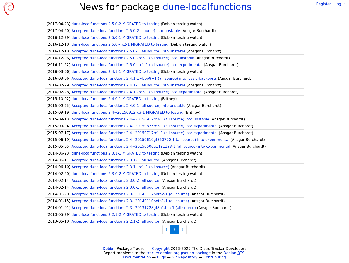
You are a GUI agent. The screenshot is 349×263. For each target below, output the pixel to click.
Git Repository (184, 257)
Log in (340, 4)
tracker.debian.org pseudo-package (179, 253)
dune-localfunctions (207, 7)
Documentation (137, 257)
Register (323, 4)
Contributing (215, 257)
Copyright (161, 248)
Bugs (161, 257)
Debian (109, 248)
